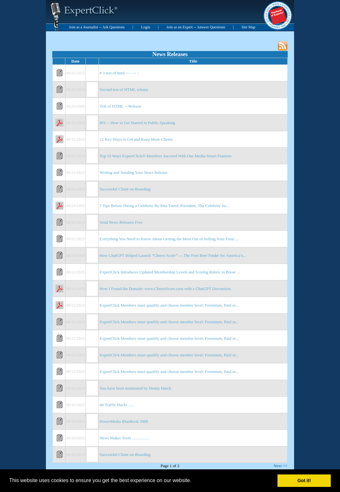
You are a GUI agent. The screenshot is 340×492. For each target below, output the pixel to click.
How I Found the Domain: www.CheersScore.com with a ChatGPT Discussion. (165, 288)
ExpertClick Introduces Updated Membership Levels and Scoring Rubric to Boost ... (170, 272)
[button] (194, 481)
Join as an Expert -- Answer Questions (195, 27)
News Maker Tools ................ (124, 438)
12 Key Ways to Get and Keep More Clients (136, 139)
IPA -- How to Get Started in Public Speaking (137, 122)
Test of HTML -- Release (120, 106)
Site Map (248, 27)
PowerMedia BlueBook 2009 (124, 421)
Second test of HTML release (124, 89)
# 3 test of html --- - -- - (119, 73)
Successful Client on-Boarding (125, 189)
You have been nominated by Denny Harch (135, 388)
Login (145, 27)
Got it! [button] (304, 480)
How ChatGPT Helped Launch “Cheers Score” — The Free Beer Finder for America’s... (173, 255)
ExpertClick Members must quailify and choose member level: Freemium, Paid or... (169, 305)
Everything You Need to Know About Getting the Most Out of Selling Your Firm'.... (169, 238)
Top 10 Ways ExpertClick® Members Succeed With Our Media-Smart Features (166, 155)
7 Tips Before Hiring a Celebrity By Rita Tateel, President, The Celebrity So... (164, 205)
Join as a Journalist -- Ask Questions (97, 27)
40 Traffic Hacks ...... (117, 404)
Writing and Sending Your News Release (133, 172)
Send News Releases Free (121, 222)
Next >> (280, 465)
